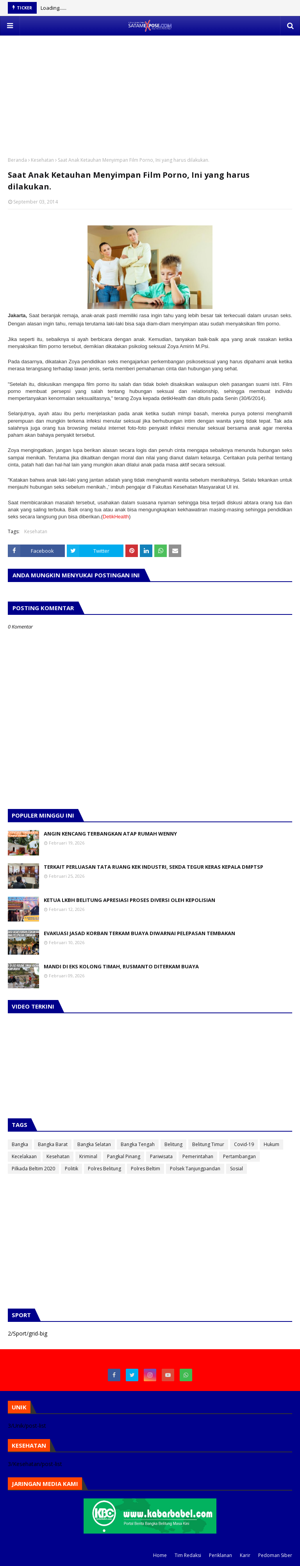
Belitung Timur (208, 1144)
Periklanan (220, 1555)
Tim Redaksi (188, 1555)
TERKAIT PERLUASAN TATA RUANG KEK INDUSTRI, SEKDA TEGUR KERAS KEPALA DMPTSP (153, 866)
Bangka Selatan (94, 1144)
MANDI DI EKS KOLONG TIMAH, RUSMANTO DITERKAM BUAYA (121, 966)
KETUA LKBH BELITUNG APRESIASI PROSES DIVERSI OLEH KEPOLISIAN (129, 900)
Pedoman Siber (275, 1555)
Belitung (173, 1144)
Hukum (271, 1144)
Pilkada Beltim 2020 (33, 1168)
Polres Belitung (104, 1168)
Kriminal (88, 1156)
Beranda (17, 160)
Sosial (236, 1168)
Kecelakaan (24, 1156)
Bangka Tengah (138, 1144)
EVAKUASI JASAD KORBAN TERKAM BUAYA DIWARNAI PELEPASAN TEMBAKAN (139, 933)
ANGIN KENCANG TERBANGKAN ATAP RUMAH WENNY (110, 833)
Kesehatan (42, 160)
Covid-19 (244, 1144)
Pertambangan (239, 1156)
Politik (71, 1168)
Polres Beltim (145, 1168)
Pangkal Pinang (123, 1156)
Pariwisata (161, 1156)
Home (160, 1555)
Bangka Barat (53, 1144)
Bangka (20, 1144)
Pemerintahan (197, 1156)
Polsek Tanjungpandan (195, 1168)
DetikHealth (116, 517)
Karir (245, 1555)
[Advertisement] (150, 90)
